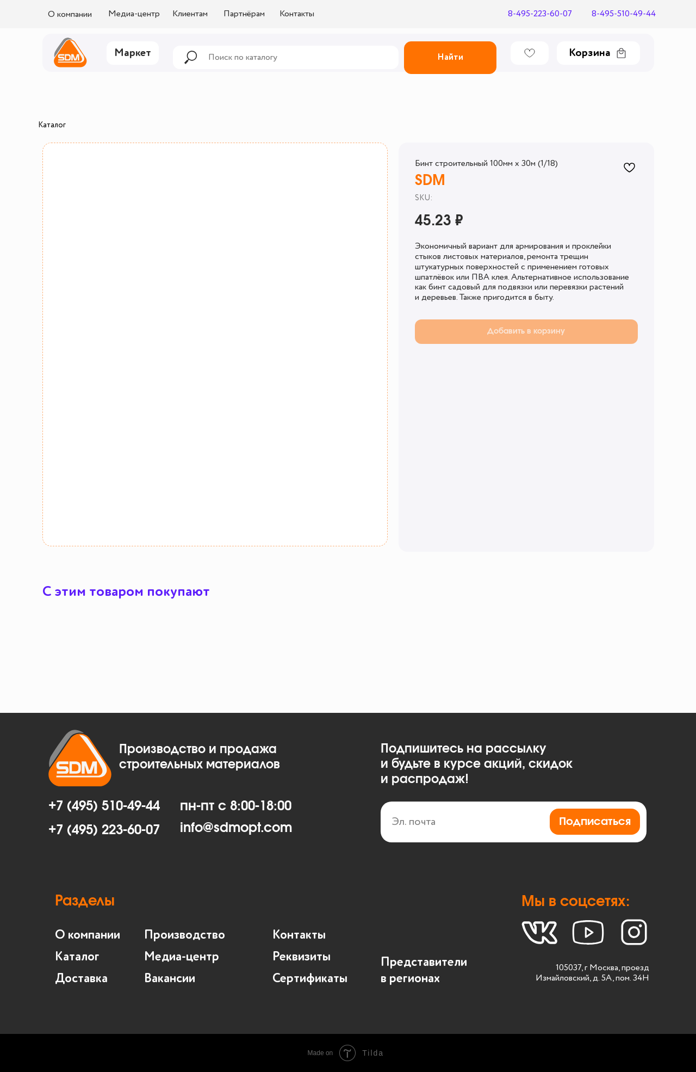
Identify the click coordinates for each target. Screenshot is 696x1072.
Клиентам (190, 14)
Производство (184, 935)
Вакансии (169, 978)
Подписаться (595, 821)
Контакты (296, 14)
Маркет (132, 53)
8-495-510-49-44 (624, 14)
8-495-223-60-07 (540, 14)
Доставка (81, 978)
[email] (514, 822)
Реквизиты (301, 957)
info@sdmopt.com (236, 828)
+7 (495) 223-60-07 (104, 830)
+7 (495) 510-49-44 (104, 806)
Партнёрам (244, 14)
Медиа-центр (134, 14)
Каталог (52, 125)
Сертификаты (309, 978)
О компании (70, 14)
